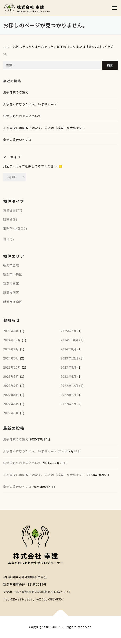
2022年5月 (11, 404)
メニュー (114, 8)
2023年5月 (11, 376)
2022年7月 (68, 395)
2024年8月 (68, 349)
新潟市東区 (11, 283)
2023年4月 (68, 376)
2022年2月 (68, 404)
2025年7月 (68, 331)
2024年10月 (69, 340)
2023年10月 (12, 367)
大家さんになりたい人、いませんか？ (30, 104)
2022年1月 (11, 413)
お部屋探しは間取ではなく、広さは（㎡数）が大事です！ (44, 128)
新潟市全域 (11, 265)
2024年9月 (11, 349)
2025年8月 (11, 331)
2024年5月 (11, 358)
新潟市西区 (11, 292)
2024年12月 (12, 340)
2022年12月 (69, 385)
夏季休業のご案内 (16, 92)
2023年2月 (11, 385)
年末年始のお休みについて (22, 116)
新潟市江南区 (12, 301)
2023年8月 (68, 367)
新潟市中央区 (12, 274)
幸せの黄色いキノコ (17, 140)
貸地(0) (8, 239)
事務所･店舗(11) (15, 228)
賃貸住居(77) (12, 210)
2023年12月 (69, 358)
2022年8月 (11, 395)
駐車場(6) (10, 219)
